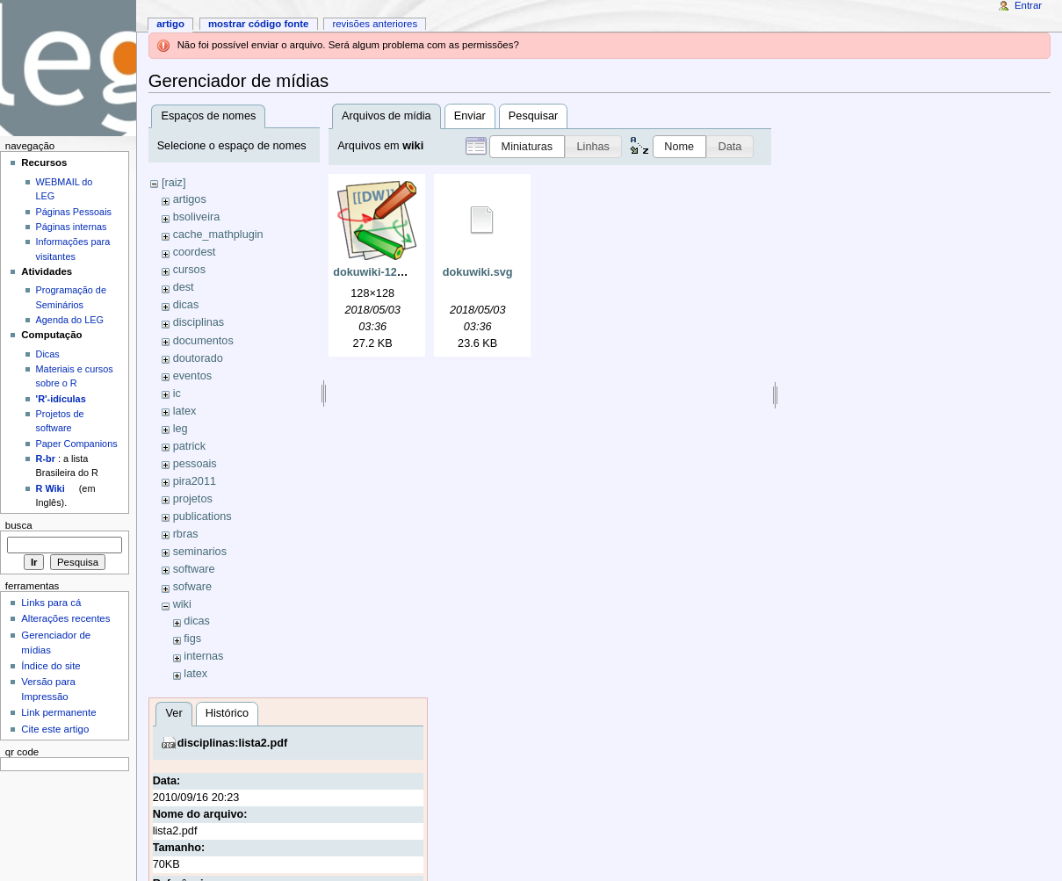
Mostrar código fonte (258, 23)
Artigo (170, 23)
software (194, 569)
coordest (194, 252)
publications (202, 516)
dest (183, 287)
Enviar (470, 116)
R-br (45, 458)
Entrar (1028, 5)
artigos (189, 199)
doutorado (198, 358)
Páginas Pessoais (74, 211)
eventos (192, 376)
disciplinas (199, 322)
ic (177, 393)
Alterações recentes (65, 618)
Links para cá (51, 602)
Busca (19, 525)
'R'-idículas (61, 399)
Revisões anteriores (374, 23)
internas (203, 656)
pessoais (195, 464)
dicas (186, 305)
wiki (182, 604)
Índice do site (51, 666)
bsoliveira (196, 217)
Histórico (227, 713)
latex (185, 411)
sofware (192, 587)
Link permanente (58, 712)
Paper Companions (77, 443)
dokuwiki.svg (478, 272)
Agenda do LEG (70, 319)
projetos (193, 499)
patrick (189, 446)
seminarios (200, 551)
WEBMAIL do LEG (64, 189)
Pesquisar (533, 116)
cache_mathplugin (218, 234)
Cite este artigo (55, 729)
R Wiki (50, 488)
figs (192, 638)
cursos (189, 270)
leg (180, 428)
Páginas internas (71, 226)
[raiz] (174, 183)
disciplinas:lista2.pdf (232, 743)
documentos (203, 341)
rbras (186, 534)
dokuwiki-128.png (379, 272)
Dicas (48, 354)
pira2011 (194, 481)
